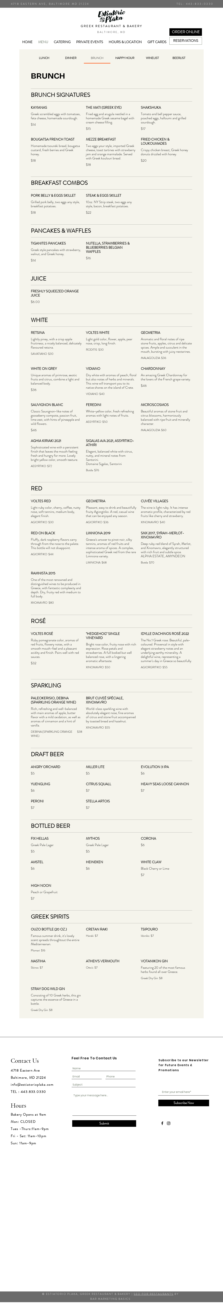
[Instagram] (168, 1123)
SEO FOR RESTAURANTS (153, 1294)
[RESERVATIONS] (185, 41)
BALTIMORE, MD (111, 32)
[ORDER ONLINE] (185, 32)
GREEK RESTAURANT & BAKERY (111, 26)
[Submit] (104, 1123)
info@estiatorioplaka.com (32, 1084)
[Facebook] (162, 1123)
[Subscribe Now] (183, 1103)
